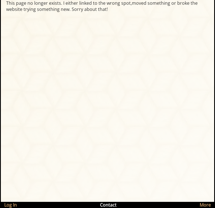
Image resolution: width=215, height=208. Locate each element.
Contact (108, 205)
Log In (10, 205)
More (205, 205)
